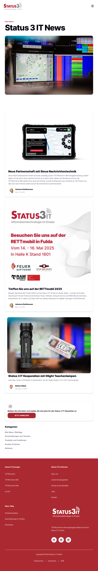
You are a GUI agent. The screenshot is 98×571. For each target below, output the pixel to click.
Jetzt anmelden (21, 415)
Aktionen (9, 448)
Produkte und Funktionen (15, 440)
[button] (91, 6)
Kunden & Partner (12, 444)
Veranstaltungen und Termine (17, 436)
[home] (12, 6)
